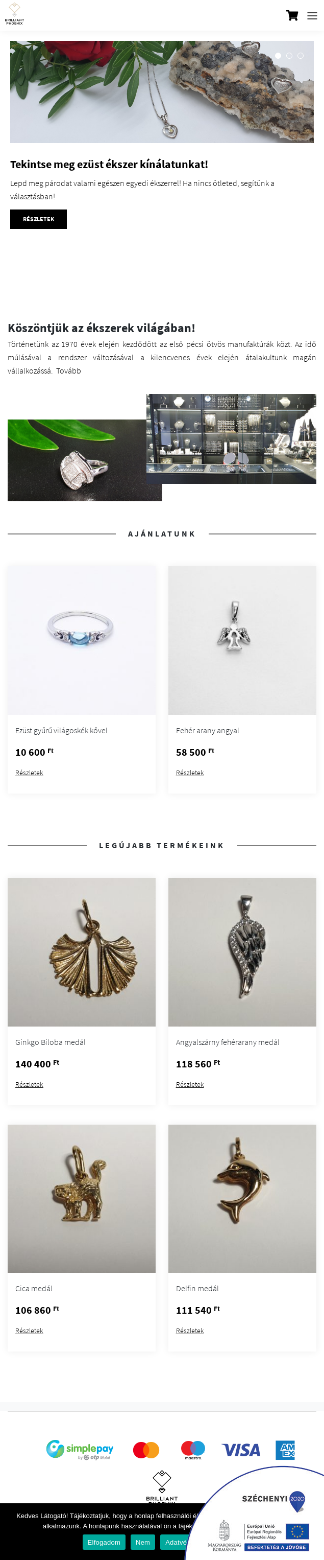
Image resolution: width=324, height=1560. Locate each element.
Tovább (68, 370)
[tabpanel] (162, 181)
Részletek (29, 772)
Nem (143, 1542)
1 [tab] (278, 56)
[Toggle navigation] (312, 16)
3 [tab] (300, 56)
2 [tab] (289, 56)
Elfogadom (104, 1542)
